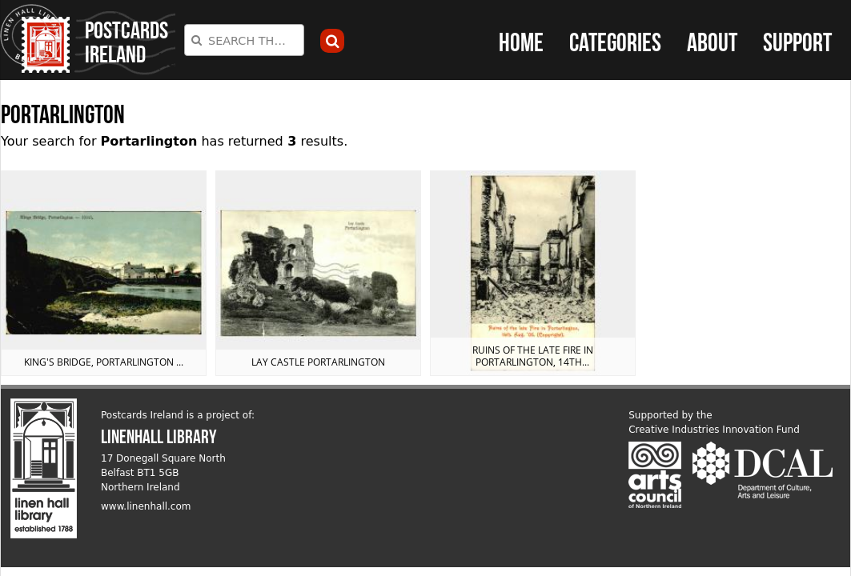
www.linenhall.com (146, 506)
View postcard (104, 273)
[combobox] (244, 40)
